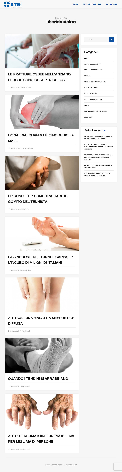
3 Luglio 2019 (24, 209)
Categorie (111, 4)
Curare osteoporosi (93, 70)
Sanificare (89, 117)
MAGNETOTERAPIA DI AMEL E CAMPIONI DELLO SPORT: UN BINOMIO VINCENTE (98, 147)
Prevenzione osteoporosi (95, 111)
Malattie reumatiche (93, 99)
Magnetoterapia (91, 87)
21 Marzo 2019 (25, 449)
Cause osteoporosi (92, 64)
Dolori (87, 76)
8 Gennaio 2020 (25, 87)
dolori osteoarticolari (94, 81)
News (86, 105)
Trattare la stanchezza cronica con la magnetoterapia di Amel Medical (98, 157)
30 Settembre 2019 (26, 148)
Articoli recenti (92, 4)
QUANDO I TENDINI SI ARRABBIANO (38, 378)
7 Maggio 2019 (25, 331)
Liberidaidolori (14, 87)
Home (75, 4)
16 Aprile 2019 (25, 386)
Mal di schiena (90, 93)
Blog (86, 58)
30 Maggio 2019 (25, 270)
